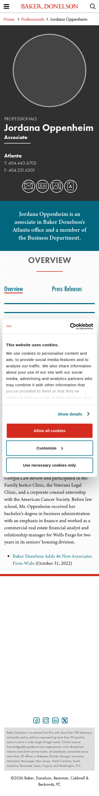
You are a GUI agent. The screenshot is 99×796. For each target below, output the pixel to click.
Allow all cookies (49, 430)
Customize (49, 448)
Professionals (32, 19)
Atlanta (13, 155)
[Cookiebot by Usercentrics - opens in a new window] (70, 326)
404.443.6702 (22, 163)
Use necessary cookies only (49, 465)
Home (9, 19)
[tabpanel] (49, 560)
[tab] (15, 289)
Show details (70, 414)
